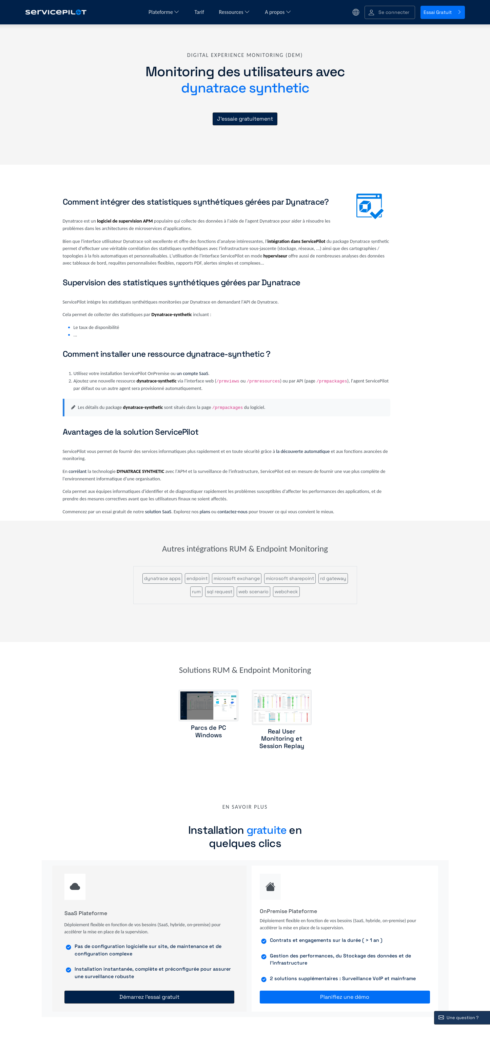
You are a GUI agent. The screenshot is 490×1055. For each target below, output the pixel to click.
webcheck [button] (286, 591)
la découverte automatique (303, 451)
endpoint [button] (197, 578)
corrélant (77, 471)
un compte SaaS (192, 373)
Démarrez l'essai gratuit (149, 996)
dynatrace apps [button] (162, 578)
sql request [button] (219, 591)
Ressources (234, 12)
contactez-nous (232, 512)
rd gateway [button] (333, 578)
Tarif (199, 12)
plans (205, 512)
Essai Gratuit (443, 12)
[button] (390, 12)
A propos (278, 12)
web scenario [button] (253, 591)
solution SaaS (158, 512)
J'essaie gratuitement (245, 118)
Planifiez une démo (344, 996)
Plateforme (164, 12)
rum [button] (196, 591)
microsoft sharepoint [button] (290, 578)
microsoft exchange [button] (237, 578)
